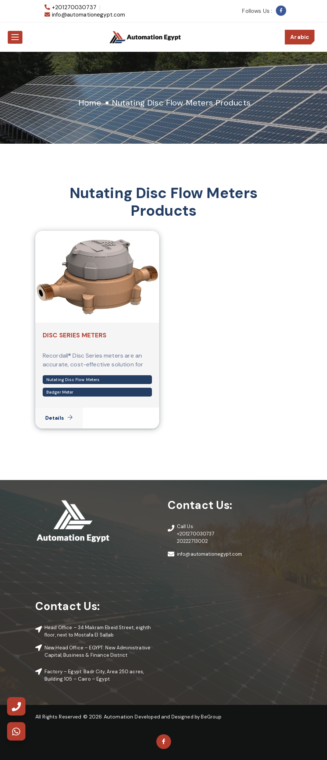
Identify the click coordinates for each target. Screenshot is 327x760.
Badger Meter (60, 392)
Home (89, 102)
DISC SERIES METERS (75, 335)
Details (59, 418)
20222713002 (192, 541)
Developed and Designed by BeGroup (178, 717)
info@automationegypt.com (88, 14)
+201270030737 (74, 7)
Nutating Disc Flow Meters (73, 379)
